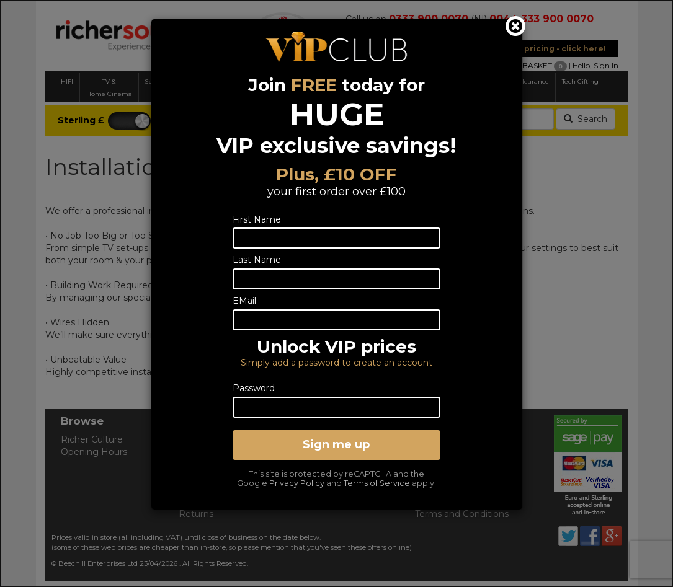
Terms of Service (377, 483)
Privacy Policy (296, 483)
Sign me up (336, 444)
